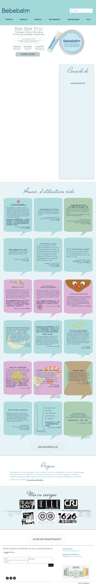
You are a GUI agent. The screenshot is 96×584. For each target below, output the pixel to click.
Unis (75, 556)
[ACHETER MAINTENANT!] (47, 539)
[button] (54, 19)
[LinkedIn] (14, 578)
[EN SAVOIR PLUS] (47, 447)
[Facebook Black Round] (7, 578)
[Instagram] (10, 578)
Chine (80, 556)
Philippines (66, 556)
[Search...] (81, 10)
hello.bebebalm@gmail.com (71, 550)
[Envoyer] (51, 565)
